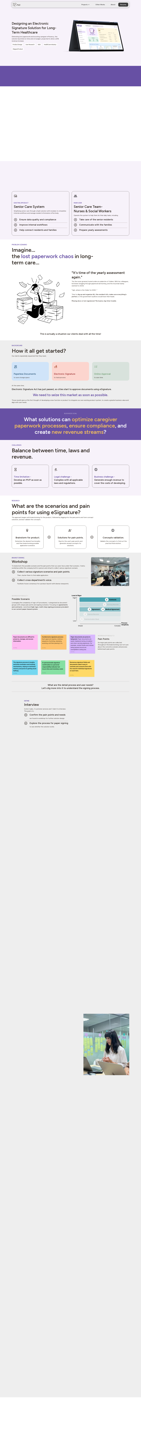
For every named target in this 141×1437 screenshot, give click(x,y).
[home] (16, 4)
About (113, 5)
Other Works (100, 5)
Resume (123, 5)
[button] (86, 5)
